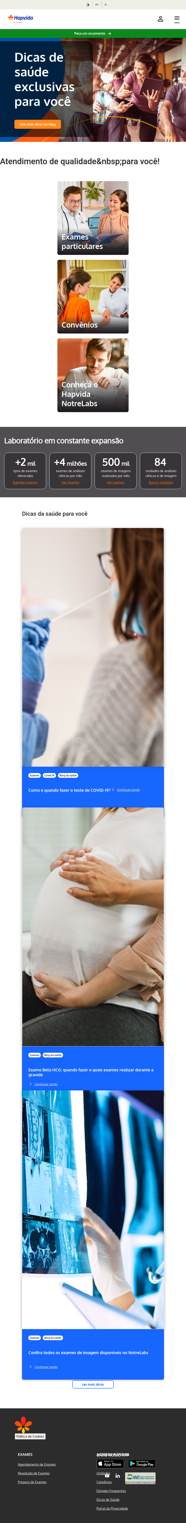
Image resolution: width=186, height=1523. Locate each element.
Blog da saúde (68, 775)
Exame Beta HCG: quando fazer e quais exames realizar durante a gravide (90, 1072)
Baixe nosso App (113, 1455)
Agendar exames (25, 482)
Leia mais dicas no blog (38, 124)
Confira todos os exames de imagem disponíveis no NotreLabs (88, 1352)
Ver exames (70, 482)
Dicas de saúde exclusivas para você (44, 78)
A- (106, 4)
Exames (34, 775)
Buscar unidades (161, 482)
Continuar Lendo (125, 789)
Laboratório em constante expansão (63, 440)
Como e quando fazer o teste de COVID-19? (69, 790)
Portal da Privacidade (112, 1508)
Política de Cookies (30, 1436)
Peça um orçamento (89, 33)
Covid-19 (49, 775)
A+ (97, 4)
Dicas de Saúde (108, 1500)
